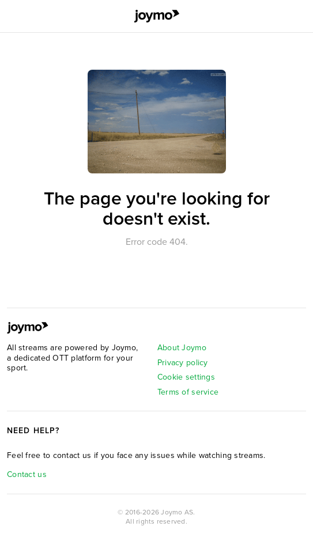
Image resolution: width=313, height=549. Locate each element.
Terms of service (187, 392)
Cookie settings (186, 377)
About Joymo (181, 348)
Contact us (27, 474)
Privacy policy (182, 363)
